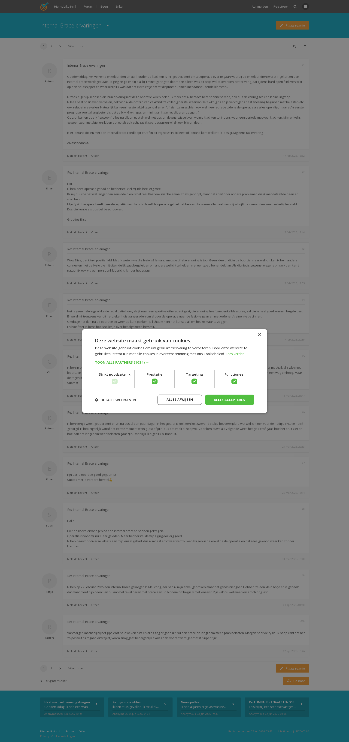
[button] (174, 362)
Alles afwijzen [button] (177, 399)
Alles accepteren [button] (228, 399)
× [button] (259, 334)
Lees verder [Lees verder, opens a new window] (235, 353)
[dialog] (174, 371)
